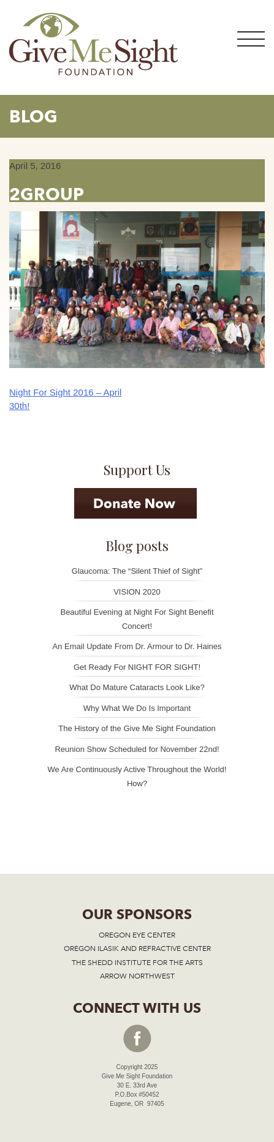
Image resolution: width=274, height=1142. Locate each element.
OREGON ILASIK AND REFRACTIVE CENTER (137, 948)
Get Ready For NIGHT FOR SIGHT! (137, 667)
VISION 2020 (137, 591)
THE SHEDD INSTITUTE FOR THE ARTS (137, 962)
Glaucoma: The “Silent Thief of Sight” (137, 571)
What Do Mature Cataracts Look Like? (136, 687)
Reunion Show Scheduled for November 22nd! (137, 749)
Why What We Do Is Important (137, 708)
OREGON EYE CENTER (137, 935)
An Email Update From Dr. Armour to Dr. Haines (137, 646)
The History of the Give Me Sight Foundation (137, 728)
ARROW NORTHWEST (137, 976)
